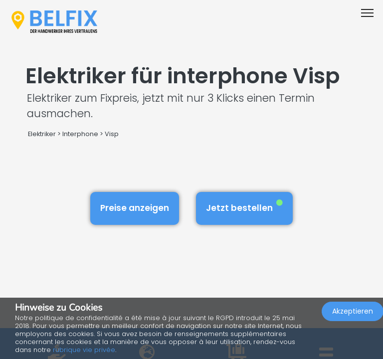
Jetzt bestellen (244, 206)
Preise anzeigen (134, 208)
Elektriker (42, 134)
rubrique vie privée (84, 350)
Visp (112, 134)
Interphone (80, 134)
